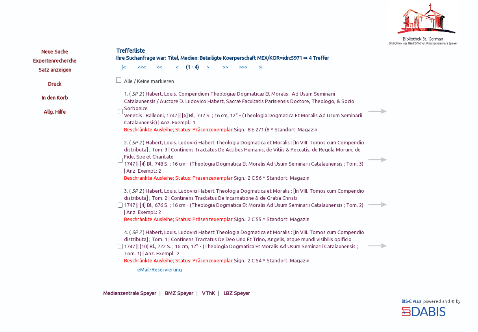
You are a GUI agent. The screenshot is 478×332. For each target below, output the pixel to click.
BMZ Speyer (179, 293)
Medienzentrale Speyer (129, 293)
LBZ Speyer (237, 293)
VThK (208, 293)
